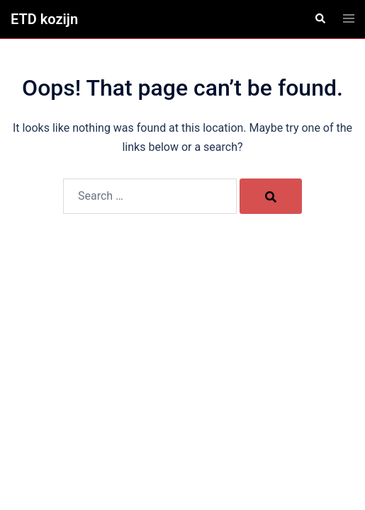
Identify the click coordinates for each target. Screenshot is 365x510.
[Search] (271, 196)
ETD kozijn (44, 19)
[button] (319, 19)
